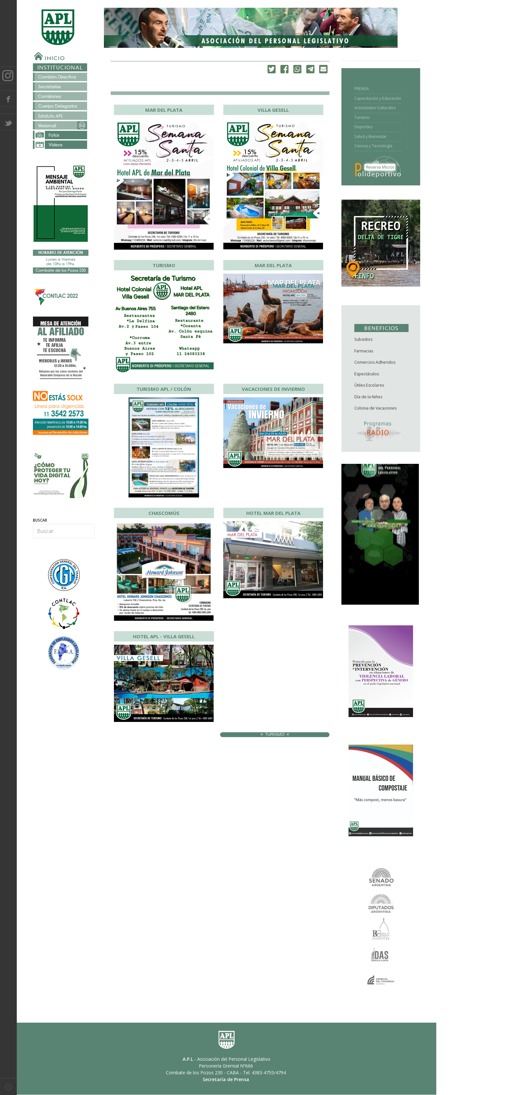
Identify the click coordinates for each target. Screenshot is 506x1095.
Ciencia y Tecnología (373, 146)
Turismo (361, 117)
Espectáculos (366, 374)
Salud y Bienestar (370, 136)
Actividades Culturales (375, 107)
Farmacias (363, 351)
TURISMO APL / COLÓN (164, 389)
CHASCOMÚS (163, 513)
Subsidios (363, 339)
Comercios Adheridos (374, 362)
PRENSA (361, 88)
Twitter (8, 122)
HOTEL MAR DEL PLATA (273, 513)
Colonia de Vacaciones (375, 408)
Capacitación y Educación (377, 98)
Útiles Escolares (369, 385)
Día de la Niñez (368, 397)
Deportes (363, 127)
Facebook (8, 98)
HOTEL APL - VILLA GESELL (164, 636)
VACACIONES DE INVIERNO (273, 389)
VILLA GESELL (273, 110)
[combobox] (64, 531)
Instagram (8, 75)
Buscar (40, 520)
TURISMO (164, 265)
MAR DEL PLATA (163, 110)
